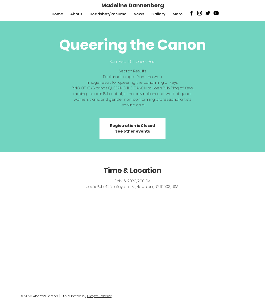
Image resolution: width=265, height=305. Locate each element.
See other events (132, 131)
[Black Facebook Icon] (191, 13)
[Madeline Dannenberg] (132, 5)
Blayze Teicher (99, 296)
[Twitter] (208, 13)
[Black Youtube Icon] (216, 13)
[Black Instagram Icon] (199, 13)
